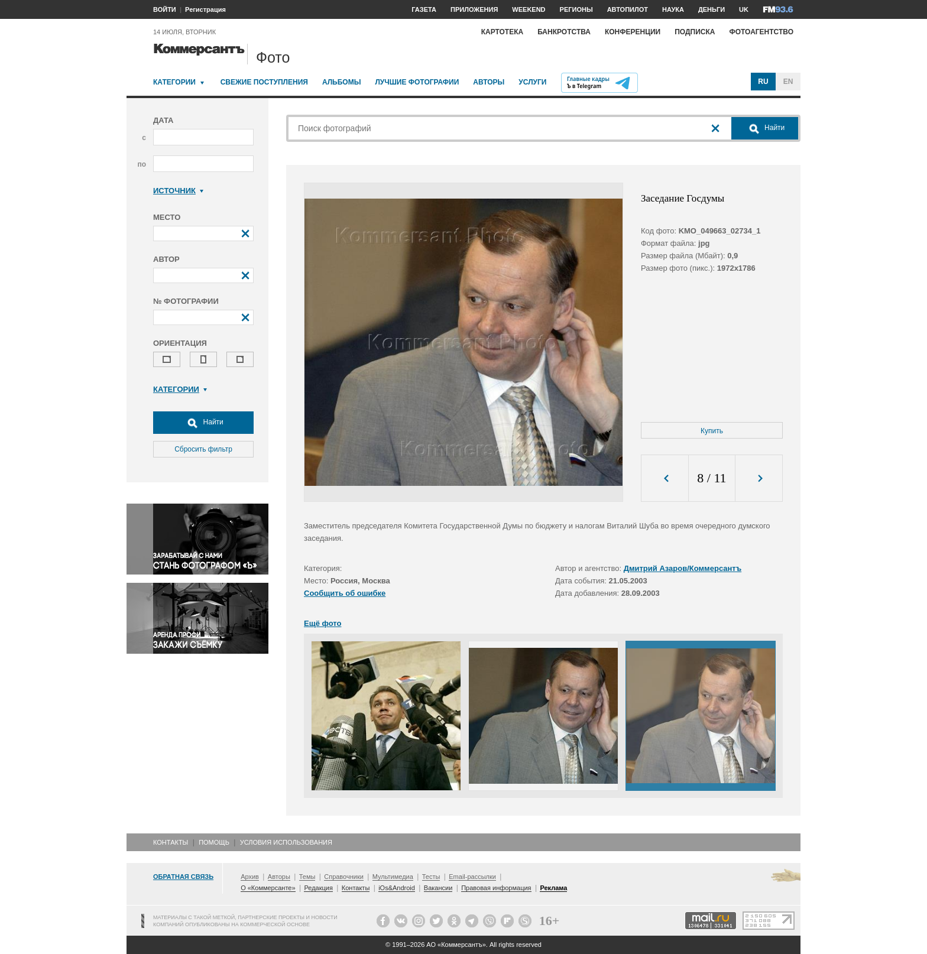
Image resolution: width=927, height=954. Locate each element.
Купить (712, 431)
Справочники (344, 876)
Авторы (488, 82)
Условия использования (286, 842)
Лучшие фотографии (417, 82)
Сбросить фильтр (203, 449)
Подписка (695, 32)
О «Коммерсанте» (268, 887)
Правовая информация (496, 887)
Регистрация (205, 9)
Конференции (632, 32)
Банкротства (564, 32)
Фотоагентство (761, 32)
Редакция (318, 887)
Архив (250, 876)
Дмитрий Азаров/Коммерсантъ (683, 568)
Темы (307, 876)
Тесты (431, 876)
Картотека (502, 32)
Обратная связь (183, 876)
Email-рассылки (472, 876)
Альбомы (341, 82)
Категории (174, 82)
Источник (178, 190)
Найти (203, 422)
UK (743, 9)
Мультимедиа (392, 876)
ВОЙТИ (164, 9)
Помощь (214, 842)
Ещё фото (322, 623)
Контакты (170, 842)
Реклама (553, 887)
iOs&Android (396, 887)
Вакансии (438, 887)
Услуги (532, 82)
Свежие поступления (264, 82)
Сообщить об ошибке (344, 593)
